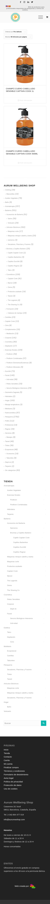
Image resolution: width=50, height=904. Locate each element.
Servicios (8, 433)
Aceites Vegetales (11, 198)
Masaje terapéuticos (12, 405)
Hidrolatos (8, 396)
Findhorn (9, 354)
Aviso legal (8, 778)
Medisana (8, 409)
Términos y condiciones (14, 771)
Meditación (10, 333)
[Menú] (39, 17)
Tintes (7, 445)
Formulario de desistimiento (16, 774)
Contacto (8, 757)
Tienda (7, 753)
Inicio (6, 750)
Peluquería (9, 417)
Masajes (9, 437)
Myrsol (10, 283)
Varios (10, 219)
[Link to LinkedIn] (28, 2)
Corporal (8, 338)
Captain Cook (12, 278)
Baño (7, 202)
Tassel (10, 296)
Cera (7, 325)
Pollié (7, 421)
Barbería (8, 210)
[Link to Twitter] (32, 2)
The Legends (12, 300)
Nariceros (14, 528)
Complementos (10, 329)
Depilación (9, 346)
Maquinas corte (13, 231)
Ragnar (7, 429)
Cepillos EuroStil (13, 261)
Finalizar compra (11, 767)
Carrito (7, 760)
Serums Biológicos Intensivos (16, 388)
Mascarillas (10, 194)
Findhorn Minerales (13, 367)
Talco (9, 270)
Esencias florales (11, 350)
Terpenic (8, 466)
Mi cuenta (8, 764)
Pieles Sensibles (12, 384)
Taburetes (9, 458)
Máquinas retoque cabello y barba (20, 236)
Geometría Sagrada (12, 392)
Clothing (8, 190)
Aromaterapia (10, 206)
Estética (7, 628)
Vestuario (11, 223)
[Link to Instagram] (24, 2)
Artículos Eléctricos (13, 227)
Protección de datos (12, 785)
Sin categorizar (10, 470)
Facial (7, 375)
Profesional (9, 425)
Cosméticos (10, 274)
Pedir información (25, 100)
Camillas (8, 317)
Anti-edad (9, 379)
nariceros (11, 240)
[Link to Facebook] (20, 2)
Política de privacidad (13, 781)
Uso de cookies (10, 789)
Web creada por (25, 886)
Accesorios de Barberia (14, 214)
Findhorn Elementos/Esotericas (17, 363)
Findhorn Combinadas (14, 358)
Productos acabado (14, 292)
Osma (10, 287)
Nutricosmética (10, 413)
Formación (10, 309)
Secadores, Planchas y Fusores (19, 244)
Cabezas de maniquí (15, 313)
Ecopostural (9, 449)
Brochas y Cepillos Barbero (16, 249)
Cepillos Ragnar (13, 266)
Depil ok (8, 462)
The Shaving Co (13, 305)
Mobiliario (7, 646)
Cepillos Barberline (14, 257)
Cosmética (9, 342)
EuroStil (8, 371)
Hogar (7, 400)
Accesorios (10, 454)
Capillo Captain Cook (15, 253)
